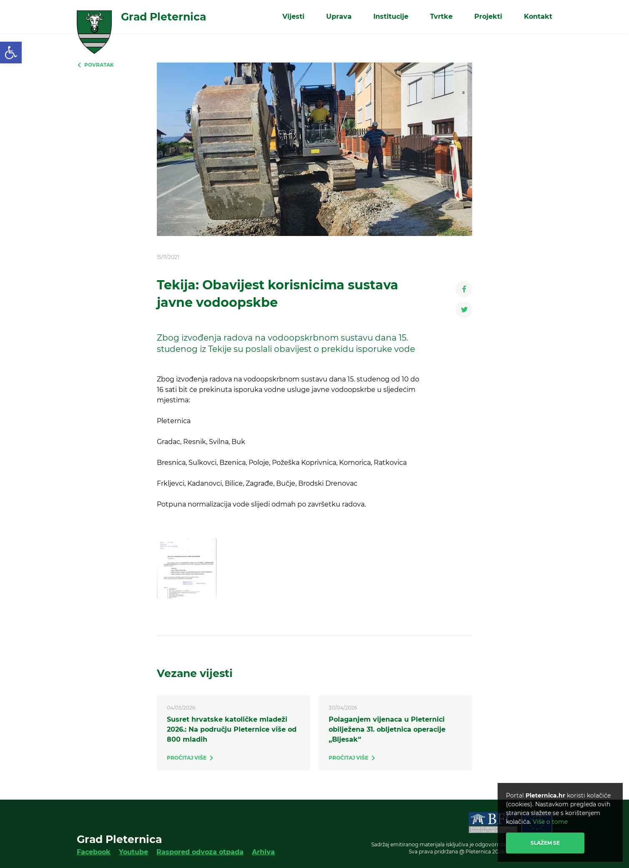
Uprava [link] (339, 16)
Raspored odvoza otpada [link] (200, 852)
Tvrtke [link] (441, 16)
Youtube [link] (133, 852)
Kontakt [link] (538, 16)
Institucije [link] (390, 16)
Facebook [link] (94, 852)
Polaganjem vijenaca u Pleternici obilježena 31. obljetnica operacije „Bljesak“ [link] (387, 729)
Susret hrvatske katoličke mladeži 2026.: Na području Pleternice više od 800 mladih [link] (232, 729)
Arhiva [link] (263, 852)
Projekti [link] (488, 16)
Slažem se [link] (545, 843)
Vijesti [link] (293, 16)
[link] (11, 52)
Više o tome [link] (550, 821)
